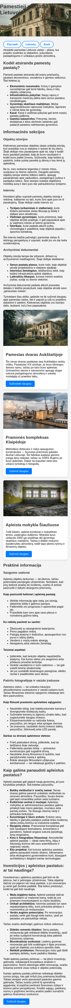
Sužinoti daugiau (19, 471)
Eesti (47, 44)
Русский (12, 44)
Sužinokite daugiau (20, 383)
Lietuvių (31, 44)
